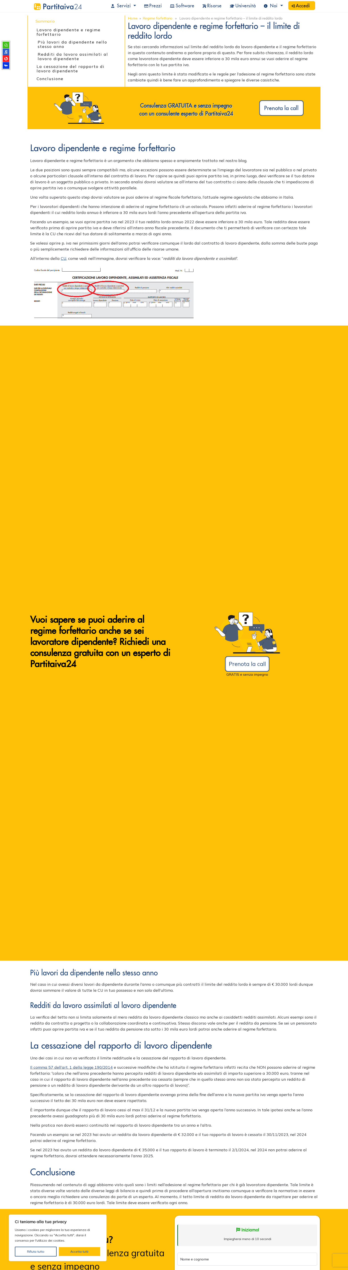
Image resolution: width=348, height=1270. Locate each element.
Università (243, 5)
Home (133, 18)
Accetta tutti (79, 1252)
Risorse (212, 5)
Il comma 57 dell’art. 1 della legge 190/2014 (71, 1067)
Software (182, 5)
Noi (271, 5)
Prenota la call (281, 108)
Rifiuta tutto (35, 1252)
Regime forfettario (157, 18)
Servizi (121, 5)
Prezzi (153, 5)
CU (63, 258)
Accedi (300, 5)
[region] (58, 1238)
